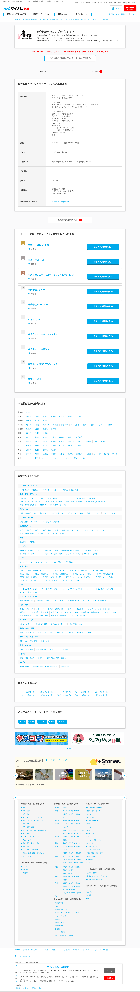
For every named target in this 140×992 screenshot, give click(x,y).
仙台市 (78, 416)
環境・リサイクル (26, 649)
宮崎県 (70, 454)
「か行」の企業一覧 (45, 692)
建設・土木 (42, 632)
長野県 (45, 429)
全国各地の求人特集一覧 (95, 879)
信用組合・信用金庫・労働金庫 (98, 609)
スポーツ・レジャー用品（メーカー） (91, 530)
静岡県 (37, 437)
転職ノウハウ (63, 14)
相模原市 (111, 425)
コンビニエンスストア (56, 571)
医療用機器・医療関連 (74, 502)
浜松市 (70, 437)
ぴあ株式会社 (34, 319)
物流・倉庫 (45, 641)
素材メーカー (25, 509)
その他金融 (81, 615)
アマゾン (42, 722)
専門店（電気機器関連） (106, 574)
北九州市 (97, 454)
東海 (110, 3)
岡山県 (45, 446)
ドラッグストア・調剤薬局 (78, 571)
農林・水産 (65, 666)
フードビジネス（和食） (29, 592)
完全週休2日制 (59, 922)
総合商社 (23, 542)
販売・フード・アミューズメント (33, 817)
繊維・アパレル (67, 530)
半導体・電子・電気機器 (53, 502)
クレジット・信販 (109, 612)
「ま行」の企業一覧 (45, 695)
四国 (124, 3)
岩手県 (37, 416)
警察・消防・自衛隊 (27, 658)
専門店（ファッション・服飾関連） (79, 577)
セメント (113, 513)
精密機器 (91, 498)
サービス (23, 546)
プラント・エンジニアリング (30, 502)
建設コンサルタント (27, 632)
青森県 (28, 416)
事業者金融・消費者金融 (90, 612)
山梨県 (37, 429)
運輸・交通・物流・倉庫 (29, 637)
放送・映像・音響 (26, 601)
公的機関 (23, 654)
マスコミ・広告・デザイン (29, 596)
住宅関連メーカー (26, 517)
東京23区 (46, 425)
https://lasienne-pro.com (60, 202)
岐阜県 (28, 437)
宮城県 (45, 416)
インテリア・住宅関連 (51, 522)
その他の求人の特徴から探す (64, 935)
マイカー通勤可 (60, 932)
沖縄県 (88, 454)
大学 (52, 722)
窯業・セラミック (93, 513)
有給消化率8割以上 (61, 909)
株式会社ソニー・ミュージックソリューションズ (51, 275)
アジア (28, 458)
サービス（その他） (91, 554)
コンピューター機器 (37, 498)
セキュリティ (100, 550)
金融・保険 (24, 605)
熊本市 (114, 454)
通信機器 (43, 505)
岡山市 (70, 446)
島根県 (37, 446)
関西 (115, 3)
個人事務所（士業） (76, 624)
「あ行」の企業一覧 (27, 692)
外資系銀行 (79, 609)
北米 (36, 458)
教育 (56, 550)
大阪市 (88, 441)
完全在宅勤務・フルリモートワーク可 (67, 913)
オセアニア (57, 458)
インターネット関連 (48, 490)
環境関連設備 (41, 649)
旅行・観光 (68, 562)
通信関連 (74, 490)
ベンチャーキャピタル (69, 612)
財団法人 (62, 722)
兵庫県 (53, 441)
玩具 (56, 530)
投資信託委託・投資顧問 (39, 612)
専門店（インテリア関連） (29, 580)
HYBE (22, 722)
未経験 (89, 895)
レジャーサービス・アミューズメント (33, 562)
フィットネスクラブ (73, 554)
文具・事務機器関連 (27, 533)
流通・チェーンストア (36, 571)
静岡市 (61, 437)
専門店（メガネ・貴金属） (52, 577)
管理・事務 (26, 814)
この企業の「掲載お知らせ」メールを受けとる (70, 58)
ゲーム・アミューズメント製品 (73, 498)
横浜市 (93, 425)
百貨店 (22, 571)
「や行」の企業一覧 (63, 695)
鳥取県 (28, 446)
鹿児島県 (79, 454)
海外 (133, 3)
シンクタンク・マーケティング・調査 (33, 624)
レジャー (23, 558)
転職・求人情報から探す (16, 14)
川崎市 (101, 425)
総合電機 (23, 498)
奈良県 (61, 441)
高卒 (88, 898)
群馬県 (45, 421)
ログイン (118, 8)
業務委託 (25, 873)
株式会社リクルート (37, 290)
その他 (22, 662)
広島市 (78, 446)
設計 (51, 632)
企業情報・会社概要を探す (29, 19)
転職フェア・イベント (42, 14)
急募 (56, 906)
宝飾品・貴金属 (43, 533)
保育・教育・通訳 (28, 827)
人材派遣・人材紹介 (27, 550)
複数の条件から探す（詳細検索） (97, 876)
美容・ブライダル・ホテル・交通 (33, 820)
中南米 (66, 458)
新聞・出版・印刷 (42, 601)
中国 (119, 3)
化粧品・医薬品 (32, 530)
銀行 (69, 609)
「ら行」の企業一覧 (82, 695)
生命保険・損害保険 (58, 615)
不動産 (89, 632)
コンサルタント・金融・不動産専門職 (34, 830)
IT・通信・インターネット (29, 486)
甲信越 (100, 3)
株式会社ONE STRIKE (38, 245)
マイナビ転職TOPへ (23, 956)
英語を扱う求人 (37, 988)
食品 (21, 530)
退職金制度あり (60, 925)
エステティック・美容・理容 (51, 554)
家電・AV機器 (53, 498)
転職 (17, 975)
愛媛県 (45, 450)
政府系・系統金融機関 (56, 609)
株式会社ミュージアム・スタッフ (44, 334)
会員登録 (130, 8)
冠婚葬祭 (88, 550)
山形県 (61, 416)
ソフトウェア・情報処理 (29, 490)
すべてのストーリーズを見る (58, 760)
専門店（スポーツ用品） (105, 577)
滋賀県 (28, 441)
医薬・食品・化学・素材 (30, 850)
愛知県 (45, 437)
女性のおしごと (82, 14)
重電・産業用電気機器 (28, 505)
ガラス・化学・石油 (57, 513)
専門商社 (33, 542)
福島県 (70, 416)
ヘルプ (133, 14)
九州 (129, 3)
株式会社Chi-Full (36, 260)
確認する (109, 978)
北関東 (88, 3)
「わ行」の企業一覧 (100, 695)
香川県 (37, 450)
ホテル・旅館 (56, 562)
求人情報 (95, 71)
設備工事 (60, 632)
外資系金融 (40, 609)
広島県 (53, 446)
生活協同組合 (24, 666)
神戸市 (103, 441)
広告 (54, 601)
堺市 (95, 441)
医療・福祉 (26, 824)
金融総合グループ (26, 609)
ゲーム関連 (64, 490)
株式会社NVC (34, 379)
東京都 (55, 425)
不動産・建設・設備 (27, 628)
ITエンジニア (27, 840)
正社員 (25, 866)
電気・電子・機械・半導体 (31, 843)
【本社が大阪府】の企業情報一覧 (48, 19)
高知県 (53, 450)
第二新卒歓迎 (59, 903)
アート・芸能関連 (99, 601)
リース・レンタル (41, 615)
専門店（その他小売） (51, 580)
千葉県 (37, 425)
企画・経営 (26, 811)
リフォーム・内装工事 (75, 632)
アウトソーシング (44, 550)
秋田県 (53, 416)
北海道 (77, 3)
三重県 (53, 437)
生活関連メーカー (26, 526)
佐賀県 (37, 454)
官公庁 (40, 658)
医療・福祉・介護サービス (71, 550)
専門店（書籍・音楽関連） (29, 577)
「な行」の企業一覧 (100, 692)
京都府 (37, 441)
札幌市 (28, 412)
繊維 (81, 513)
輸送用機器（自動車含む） (96, 502)
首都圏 (94, 3)
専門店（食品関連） (42, 574)
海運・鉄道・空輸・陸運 (29, 641)
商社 (21, 538)
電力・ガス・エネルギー (59, 649)
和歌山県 (71, 441)
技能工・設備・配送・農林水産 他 (33, 853)
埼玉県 (28, 425)
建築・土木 (26, 846)
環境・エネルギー (26, 645)
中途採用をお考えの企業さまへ (117, 14)
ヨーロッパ (45, 458)
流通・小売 (24, 566)
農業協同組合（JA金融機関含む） (45, 666)
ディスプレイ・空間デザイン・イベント (74, 601)
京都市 (80, 441)
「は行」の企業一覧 (27, 695)
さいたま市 (75, 425)
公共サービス (27, 856)
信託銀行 (23, 612)
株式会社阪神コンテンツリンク (43, 364)
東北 (82, 3)
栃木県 (37, 421)
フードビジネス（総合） (29, 589)
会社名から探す (92, 873)
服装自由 (58, 929)
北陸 (105, 3)
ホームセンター (97, 571)
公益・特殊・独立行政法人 (56, 658)
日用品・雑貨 (46, 530)
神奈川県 (64, 425)
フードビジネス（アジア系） (103, 589)
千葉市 (85, 425)
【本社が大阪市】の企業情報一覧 (69, 19)
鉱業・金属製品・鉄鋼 (28, 513)
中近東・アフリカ (79, 458)
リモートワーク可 (60, 916)
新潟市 (53, 429)
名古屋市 (79, 437)
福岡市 (106, 454)
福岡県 (28, 454)
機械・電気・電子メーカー (29, 494)
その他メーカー (58, 533)
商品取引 (54, 612)
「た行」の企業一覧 (82, 692)
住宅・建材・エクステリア (29, 522)
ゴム (105, 513)
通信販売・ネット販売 (71, 580)
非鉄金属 (43, 513)
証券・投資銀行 (25, 615)
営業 (24, 807)
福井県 (45, 433)
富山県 (28, 433)
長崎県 (45, 454)
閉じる (109, 971)
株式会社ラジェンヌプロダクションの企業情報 (94, 19)
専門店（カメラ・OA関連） (83, 574)
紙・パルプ (72, 513)
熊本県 (53, 454)
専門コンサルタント (58, 624)
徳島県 (28, 450)
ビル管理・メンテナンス (29, 554)
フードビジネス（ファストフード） (76, 589)
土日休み (90, 892)
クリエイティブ (27, 833)
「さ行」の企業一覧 (63, 692)
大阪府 (45, 441)
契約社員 (25, 869)
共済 (71, 615)
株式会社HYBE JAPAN (39, 304)
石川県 (37, 433)
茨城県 (28, 421)
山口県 (61, 446)
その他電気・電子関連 (58, 505)
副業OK (57, 919)
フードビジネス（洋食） (50, 589)
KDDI (32, 722)
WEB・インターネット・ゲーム (32, 837)
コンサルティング (26, 620)
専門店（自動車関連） (61, 574)
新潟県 (28, 429)
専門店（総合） (25, 574)
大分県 (61, 454)
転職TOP (17, 19)
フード (22, 585)
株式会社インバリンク (38, 349)
